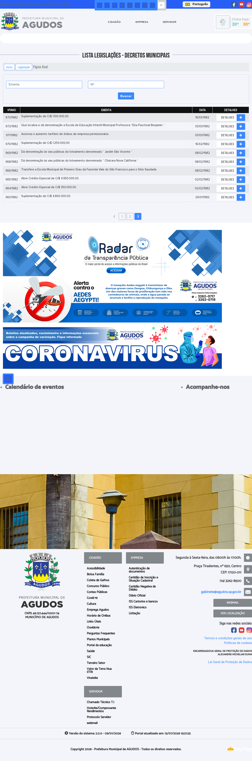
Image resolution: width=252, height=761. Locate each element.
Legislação (24, 67)
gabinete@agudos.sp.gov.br (221, 592)
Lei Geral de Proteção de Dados (230, 662)
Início (9, 67)
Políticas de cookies (238, 643)
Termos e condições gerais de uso (228, 638)
